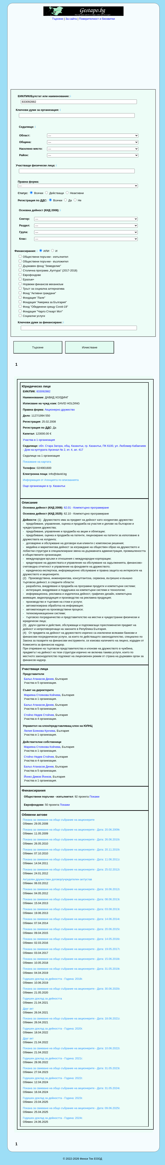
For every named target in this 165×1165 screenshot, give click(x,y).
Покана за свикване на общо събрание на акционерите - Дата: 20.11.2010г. (71, 849)
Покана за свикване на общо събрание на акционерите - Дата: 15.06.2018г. (71, 958)
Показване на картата (37, 461)
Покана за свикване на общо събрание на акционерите (59, 819)
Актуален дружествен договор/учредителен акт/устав (57, 879)
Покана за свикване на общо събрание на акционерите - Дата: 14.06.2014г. (71, 919)
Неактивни (75, 193)
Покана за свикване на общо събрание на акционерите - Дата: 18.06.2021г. (71, 1018)
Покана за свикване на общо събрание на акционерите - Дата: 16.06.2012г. (71, 889)
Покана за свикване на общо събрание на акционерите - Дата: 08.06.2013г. (71, 899)
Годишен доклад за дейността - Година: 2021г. (53, 1058)
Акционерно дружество (60, 409)
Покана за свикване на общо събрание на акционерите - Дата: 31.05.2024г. (71, 1088)
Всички (36, 193)
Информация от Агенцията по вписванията (51, 480)
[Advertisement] (84, 54)
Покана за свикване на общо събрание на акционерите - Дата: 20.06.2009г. (71, 829)
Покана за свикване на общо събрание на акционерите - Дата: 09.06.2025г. (71, 1108)
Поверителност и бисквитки (97, 18)
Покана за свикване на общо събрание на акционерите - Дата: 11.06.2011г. (71, 859)
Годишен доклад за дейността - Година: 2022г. (53, 1078)
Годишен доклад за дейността (42, 998)
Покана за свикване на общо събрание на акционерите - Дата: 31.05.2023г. (71, 1068)
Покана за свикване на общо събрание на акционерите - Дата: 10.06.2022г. (71, 1048)
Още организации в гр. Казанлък (44, 486)
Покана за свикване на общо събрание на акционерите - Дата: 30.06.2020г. (71, 988)
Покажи (94, 796)
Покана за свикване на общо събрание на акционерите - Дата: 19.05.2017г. (71, 949)
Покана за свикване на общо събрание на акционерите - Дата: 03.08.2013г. (71, 909)
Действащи (54, 193)
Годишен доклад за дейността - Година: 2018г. (53, 978)
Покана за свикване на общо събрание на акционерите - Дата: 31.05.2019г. (71, 968)
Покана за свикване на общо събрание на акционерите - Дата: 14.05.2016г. (71, 939)
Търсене (57, 18)
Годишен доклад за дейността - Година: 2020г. (53, 1028)
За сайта (71, 18)
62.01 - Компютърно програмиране (86, 507)
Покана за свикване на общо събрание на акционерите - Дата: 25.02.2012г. (71, 869)
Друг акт (28, 1008)
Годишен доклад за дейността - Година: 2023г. (53, 1098)
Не (77, 200)
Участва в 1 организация (39, 439)
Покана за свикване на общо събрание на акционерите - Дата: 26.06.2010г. (71, 839)
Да (68, 200)
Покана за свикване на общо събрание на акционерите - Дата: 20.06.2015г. (71, 929)
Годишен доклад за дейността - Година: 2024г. (53, 1118)
